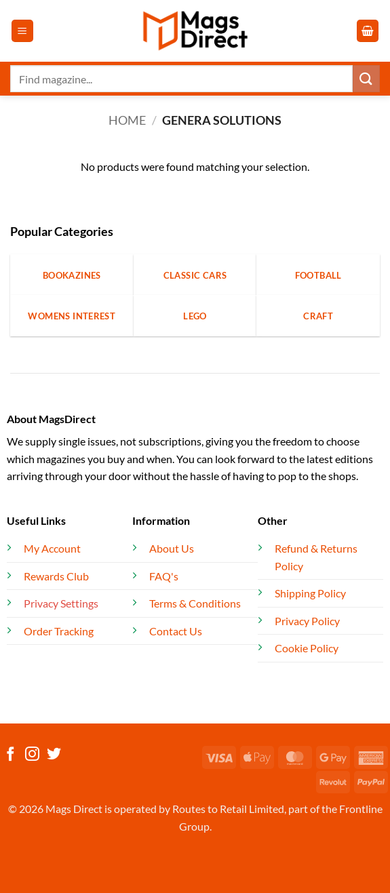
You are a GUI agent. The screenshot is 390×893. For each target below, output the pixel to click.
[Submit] (366, 78)
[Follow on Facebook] (10, 755)
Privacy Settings (61, 603)
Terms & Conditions (195, 603)
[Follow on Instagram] (32, 755)
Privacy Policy (307, 620)
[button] (22, 31)
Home (127, 120)
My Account (52, 548)
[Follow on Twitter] (54, 755)
